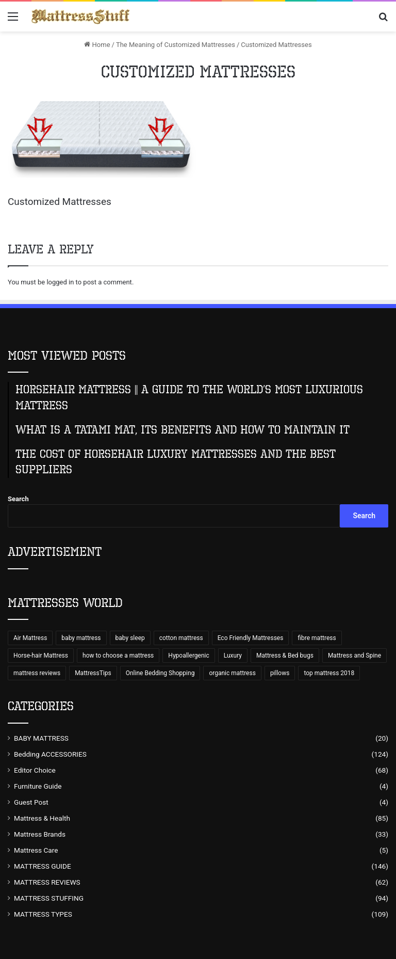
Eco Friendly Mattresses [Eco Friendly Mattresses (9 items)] (251, 638)
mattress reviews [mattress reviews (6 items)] (36, 673)
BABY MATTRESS (41, 738)
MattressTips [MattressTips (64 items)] (93, 673)
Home (97, 45)
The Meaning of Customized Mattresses (175, 45)
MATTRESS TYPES (43, 914)
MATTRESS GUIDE (42, 866)
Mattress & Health (42, 818)
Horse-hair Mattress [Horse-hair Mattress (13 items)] (40, 655)
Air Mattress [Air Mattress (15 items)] (30, 638)
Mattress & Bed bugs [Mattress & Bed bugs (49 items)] (285, 655)
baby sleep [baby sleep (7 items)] (130, 638)
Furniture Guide (38, 786)
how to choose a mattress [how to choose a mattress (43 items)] (118, 655)
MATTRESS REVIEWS (47, 882)
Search (18, 499)
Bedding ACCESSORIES (50, 754)
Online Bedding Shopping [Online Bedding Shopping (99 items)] (160, 673)
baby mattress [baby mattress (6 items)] (81, 638)
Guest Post (31, 802)
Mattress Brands (39, 834)
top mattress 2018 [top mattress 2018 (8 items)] (329, 673)
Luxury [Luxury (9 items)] (233, 655)
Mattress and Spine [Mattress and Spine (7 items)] (354, 655)
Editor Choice (35, 770)
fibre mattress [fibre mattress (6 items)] (317, 638)
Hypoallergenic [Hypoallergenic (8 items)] (188, 655)
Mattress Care (36, 850)
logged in (60, 282)
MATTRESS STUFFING (49, 898)
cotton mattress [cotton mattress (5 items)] (181, 638)
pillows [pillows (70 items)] (280, 673)
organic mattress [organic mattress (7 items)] (232, 673)
